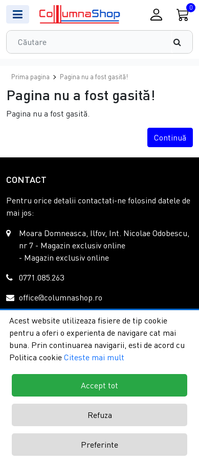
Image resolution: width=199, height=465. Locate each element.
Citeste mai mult (94, 357)
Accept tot (99, 385)
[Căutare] (182, 42)
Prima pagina (30, 77)
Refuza (99, 415)
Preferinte (99, 444)
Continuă (170, 137)
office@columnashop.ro (60, 297)
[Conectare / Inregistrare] (156, 14)
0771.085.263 (41, 277)
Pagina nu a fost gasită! (94, 77)
